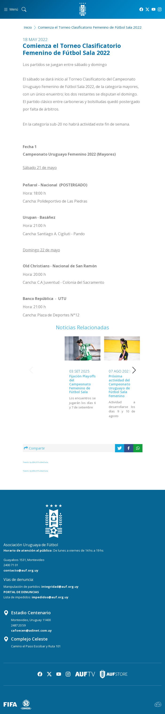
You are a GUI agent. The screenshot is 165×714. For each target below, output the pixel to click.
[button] (134, 370)
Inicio (28, 27)
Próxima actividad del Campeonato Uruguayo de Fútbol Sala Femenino (80, 386)
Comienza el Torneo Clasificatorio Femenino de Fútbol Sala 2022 (90, 27)
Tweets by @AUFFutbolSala (35, 462)
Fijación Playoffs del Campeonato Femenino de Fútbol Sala (43, 384)
